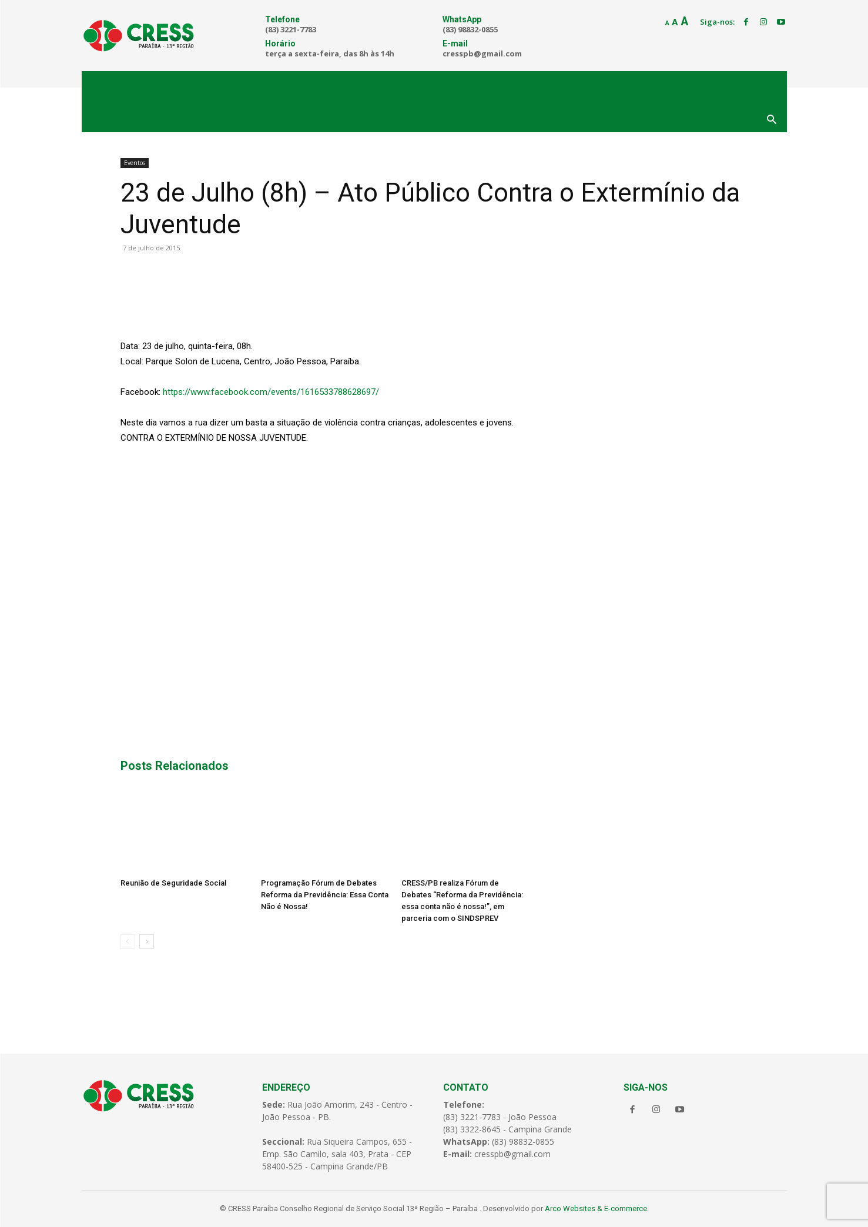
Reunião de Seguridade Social (173, 883)
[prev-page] (127, 941)
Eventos (134, 163)
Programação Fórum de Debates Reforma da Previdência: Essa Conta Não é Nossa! (324, 895)
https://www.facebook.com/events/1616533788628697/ (271, 392)
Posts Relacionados (174, 766)
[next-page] (146, 941)
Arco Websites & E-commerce (596, 1208)
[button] (771, 120)
